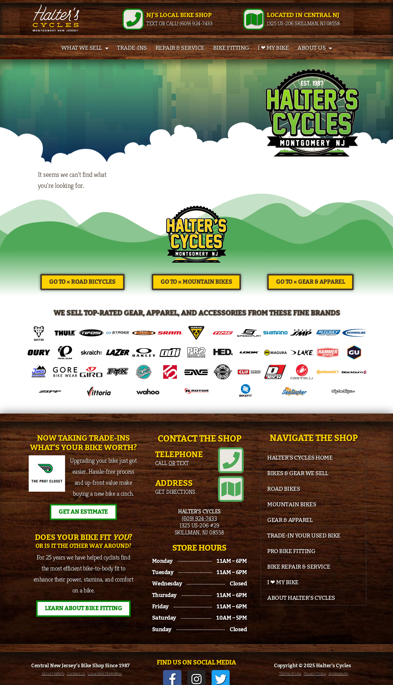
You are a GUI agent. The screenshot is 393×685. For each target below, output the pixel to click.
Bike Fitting (231, 55)
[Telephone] (234, 465)
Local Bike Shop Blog (105, 667)
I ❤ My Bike (273, 55)
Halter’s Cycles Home (300, 465)
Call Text (172, 470)
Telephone (179, 462)
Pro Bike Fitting (291, 558)
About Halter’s (53, 667)
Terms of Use (290, 667)
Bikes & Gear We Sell (297, 480)
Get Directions (175, 493)
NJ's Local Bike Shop (178, 19)
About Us (314, 55)
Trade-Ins (132, 55)
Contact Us (76, 667)
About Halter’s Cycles (301, 605)
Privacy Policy (315, 667)
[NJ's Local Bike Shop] (133, 23)
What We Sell (85, 55)
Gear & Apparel (289, 527)
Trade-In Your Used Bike (303, 543)
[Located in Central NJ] (253, 23)
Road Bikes (283, 496)
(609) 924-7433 (199, 514)
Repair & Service (180, 55)
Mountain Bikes (291, 512)
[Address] (234, 488)
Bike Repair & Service (298, 574)
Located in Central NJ (303, 19)
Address (174, 485)
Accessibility (338, 667)
